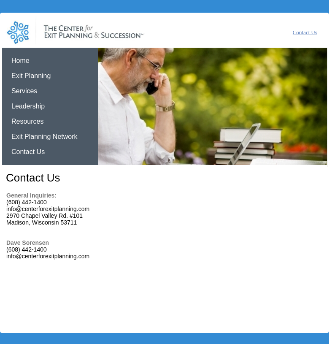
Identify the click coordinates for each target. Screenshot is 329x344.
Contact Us (305, 32)
